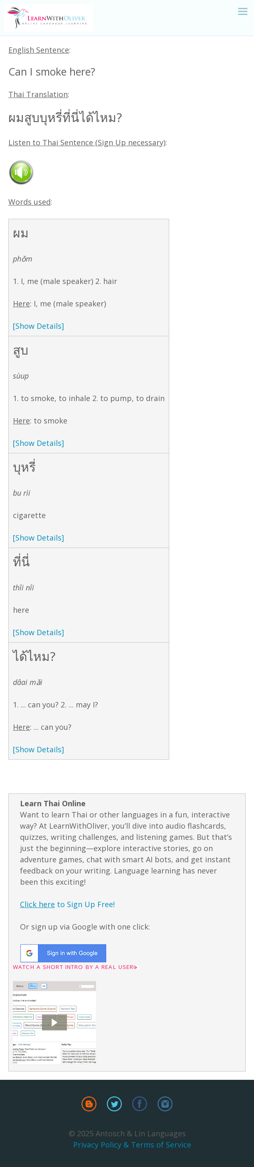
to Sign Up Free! (67, 904)
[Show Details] (38, 326)
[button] (54, 1022)
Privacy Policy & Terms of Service (132, 1145)
